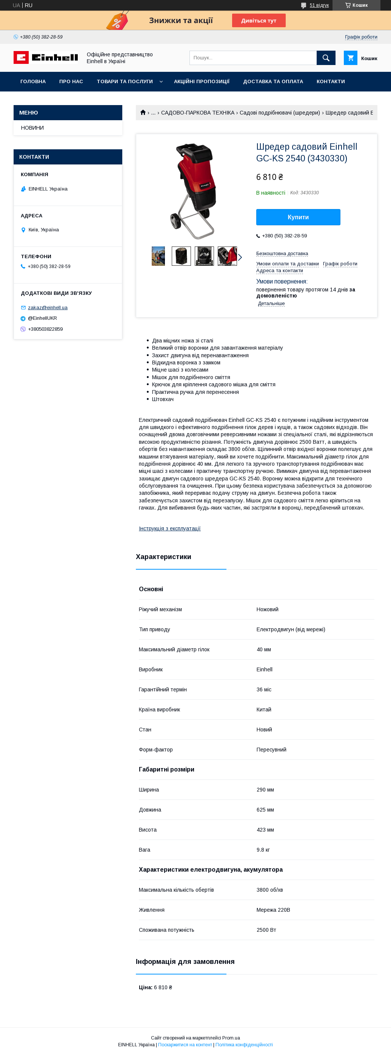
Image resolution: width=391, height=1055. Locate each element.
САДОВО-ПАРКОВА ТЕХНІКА (197, 113)
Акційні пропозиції (201, 81)
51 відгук (319, 5)
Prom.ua (231, 1038)
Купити (298, 217)
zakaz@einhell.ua (48, 307)
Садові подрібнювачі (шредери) (280, 113)
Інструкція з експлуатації (170, 528)
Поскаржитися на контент (185, 1044)
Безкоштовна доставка (282, 253)
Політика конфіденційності (244, 1044)
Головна (33, 81)
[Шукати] (326, 58)
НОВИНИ (32, 128)
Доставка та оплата (273, 81)
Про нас (71, 81)
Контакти (331, 81)
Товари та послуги (125, 81)
